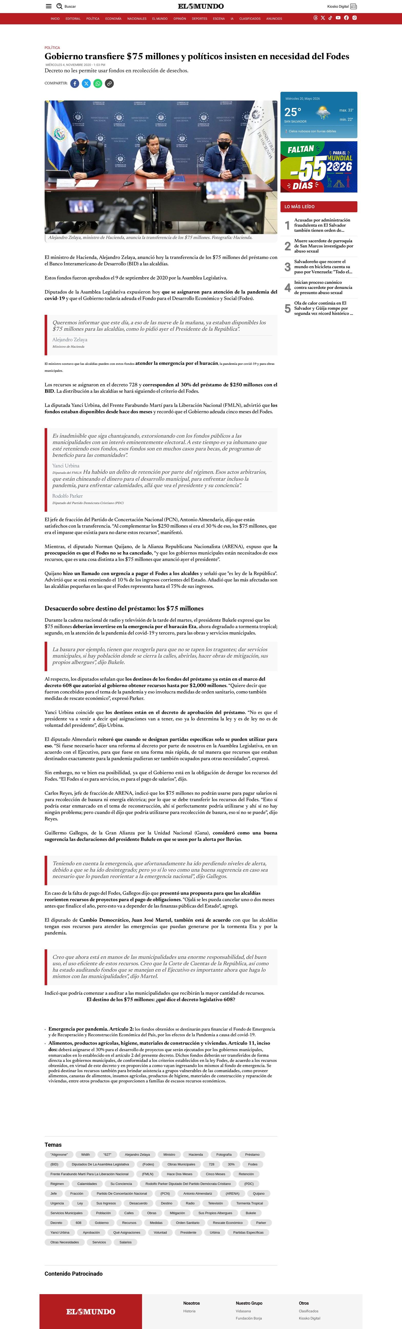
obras (151, 1213)
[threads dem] (315, 25)
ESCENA (219, 25)
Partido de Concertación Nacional (122, 1193)
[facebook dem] (346, 25)
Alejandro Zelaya (137, 1154)
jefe (54, 1193)
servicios (99, 1242)
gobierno (101, 1223)
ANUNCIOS (274, 25)
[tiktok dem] (330, 25)
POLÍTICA (92, 25)
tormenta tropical (249, 1203)
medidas (156, 1223)
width (85, 1154)
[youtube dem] (338, 25)
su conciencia (121, 1184)
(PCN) (165, 1193)
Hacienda (196, 1154)
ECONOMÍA (113, 25)
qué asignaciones (126, 1232)
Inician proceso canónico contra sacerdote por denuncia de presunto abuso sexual (323, 287)
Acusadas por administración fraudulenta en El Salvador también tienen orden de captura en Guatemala (322, 225)
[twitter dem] (323, 25)
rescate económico (228, 1223)
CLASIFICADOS (249, 25)
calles (129, 1213)
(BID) (54, 1164)
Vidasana (243, 1311)
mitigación (177, 1213)
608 (79, 1223)
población (103, 1213)
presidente (188, 1232)
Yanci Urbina (60, 1232)
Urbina (215, 1232)
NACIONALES (136, 25)
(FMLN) (147, 1174)
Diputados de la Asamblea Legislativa (100, 1164)
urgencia (57, 1203)
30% (231, 1164)
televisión (215, 1203)
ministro (169, 1154)
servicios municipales (67, 1213)
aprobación (91, 1232)
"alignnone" (59, 1154)
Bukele (251, 1213)
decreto (56, 1223)
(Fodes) (148, 1164)
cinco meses (215, 1174)
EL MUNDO (160, 25)
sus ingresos (106, 1203)
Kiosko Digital (309, 1318)
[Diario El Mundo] (201, 14)
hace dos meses (179, 1174)
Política (52, 48)
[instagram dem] (356, 25)
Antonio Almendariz (197, 1193)
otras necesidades (65, 1242)
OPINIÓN (180, 25)
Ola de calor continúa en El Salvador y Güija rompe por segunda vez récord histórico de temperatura (324, 308)
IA (232, 25)
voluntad (160, 1232)
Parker (261, 1223)
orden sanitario (187, 1223)
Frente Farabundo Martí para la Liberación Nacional (89, 1174)
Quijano (259, 1193)
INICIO (55, 25)
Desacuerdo (138, 1203)
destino (166, 1203)
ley (80, 1203)
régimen (57, 1184)
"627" (107, 1154)
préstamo (252, 1154)
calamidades (87, 1184)
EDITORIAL (73, 25)
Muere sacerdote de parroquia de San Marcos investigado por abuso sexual (323, 246)
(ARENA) (232, 1193)
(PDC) (249, 1184)
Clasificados (308, 1311)
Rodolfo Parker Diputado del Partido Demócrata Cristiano (188, 1184)
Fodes (252, 1164)
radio (190, 1203)
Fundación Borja (249, 1318)
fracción (77, 1193)
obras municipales (181, 1164)
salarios (125, 1242)
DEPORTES (199, 25)
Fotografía (224, 1154)
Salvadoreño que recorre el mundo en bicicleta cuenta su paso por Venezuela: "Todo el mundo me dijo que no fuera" (322, 267)
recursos (129, 1223)
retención (246, 1174)
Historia (189, 1311)
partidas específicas (248, 1232)
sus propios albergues (215, 1213)
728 (211, 1164)
